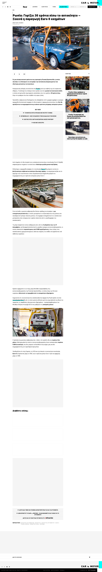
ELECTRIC (63, 6)
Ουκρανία (42, 524)
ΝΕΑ (13, 10)
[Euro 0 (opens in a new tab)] (43, 169)
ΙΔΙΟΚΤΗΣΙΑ (45, 6)
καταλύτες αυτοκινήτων (27, 522)
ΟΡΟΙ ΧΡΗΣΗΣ (55, 570)
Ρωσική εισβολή (25, 524)
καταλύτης (38, 522)
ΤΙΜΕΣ (54, 6)
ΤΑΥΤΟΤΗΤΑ (46, 570)
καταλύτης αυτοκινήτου (48, 522)
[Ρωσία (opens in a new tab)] (38, 88)
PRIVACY (62, 570)
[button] (4, 3)
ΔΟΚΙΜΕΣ (35, 6)
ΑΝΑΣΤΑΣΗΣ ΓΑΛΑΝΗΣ (18, 22)
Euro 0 (57, 522)
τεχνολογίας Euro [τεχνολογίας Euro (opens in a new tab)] (18, 300)
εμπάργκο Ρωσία (34, 524)
